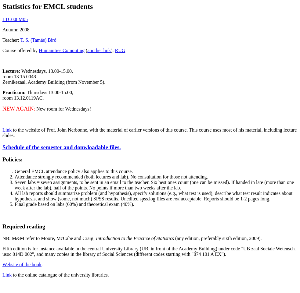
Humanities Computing (62, 50)
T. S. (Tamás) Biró (38, 40)
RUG (120, 50)
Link (7, 129)
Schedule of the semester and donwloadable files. (61, 147)
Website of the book (22, 264)
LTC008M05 (15, 19)
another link (99, 50)
